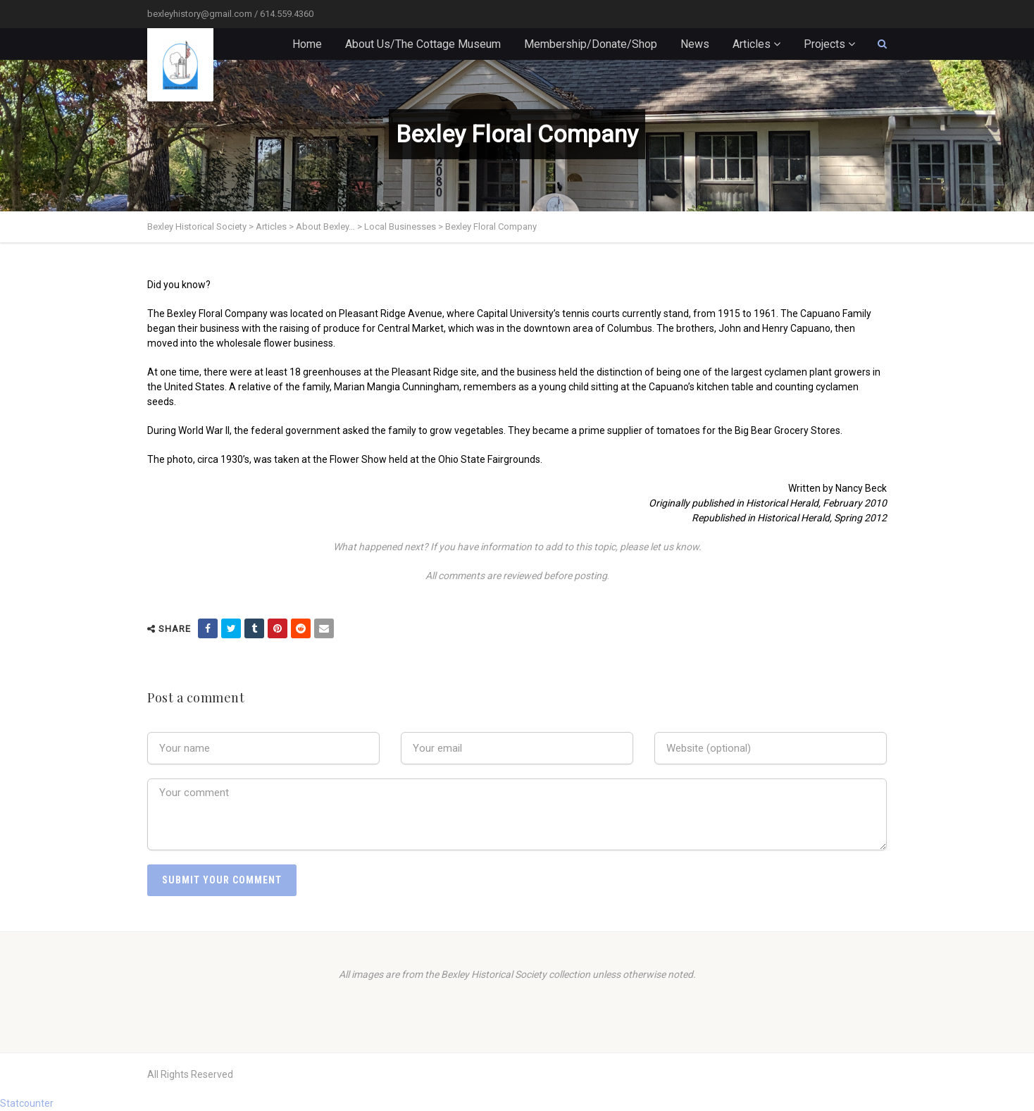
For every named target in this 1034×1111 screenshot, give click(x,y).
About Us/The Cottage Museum (423, 44)
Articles (752, 44)
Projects (824, 44)
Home (307, 44)
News (694, 44)
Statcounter (27, 1103)
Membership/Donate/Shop (590, 44)
